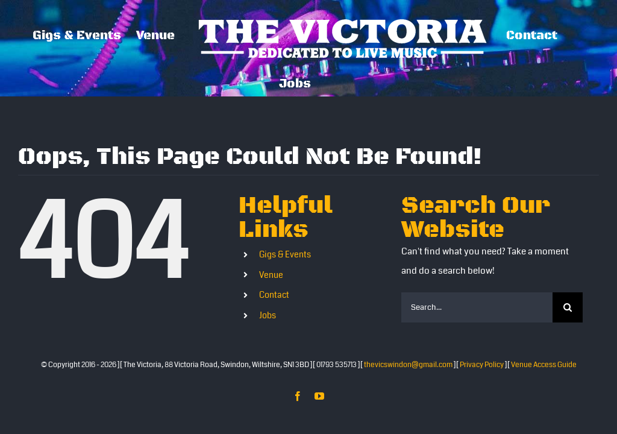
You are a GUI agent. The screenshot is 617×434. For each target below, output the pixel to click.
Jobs (267, 315)
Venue (271, 275)
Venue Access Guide (544, 365)
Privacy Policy (482, 365)
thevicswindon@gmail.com (408, 365)
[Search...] (477, 307)
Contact (274, 295)
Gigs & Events (285, 254)
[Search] (568, 307)
